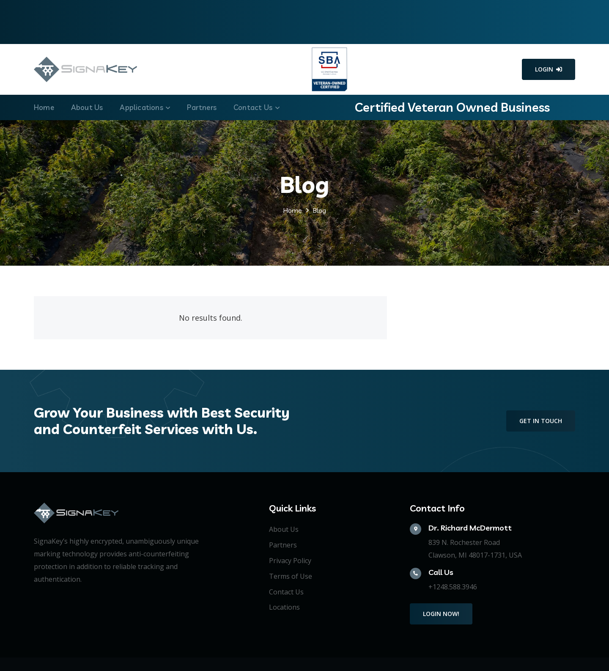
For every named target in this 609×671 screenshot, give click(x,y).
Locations (284, 607)
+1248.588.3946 (452, 586)
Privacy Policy (290, 560)
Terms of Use (290, 576)
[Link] (85, 69)
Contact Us (286, 592)
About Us (284, 529)
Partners (283, 545)
